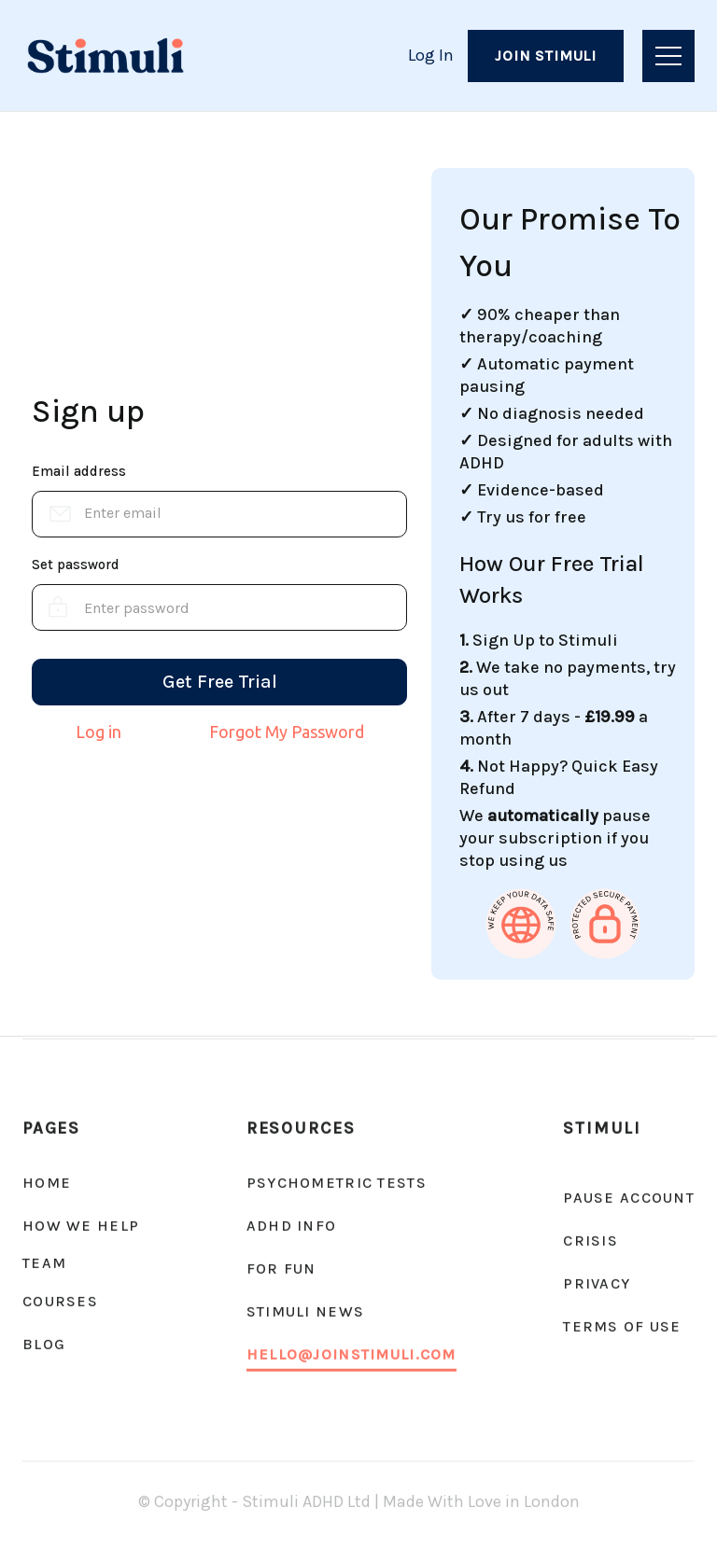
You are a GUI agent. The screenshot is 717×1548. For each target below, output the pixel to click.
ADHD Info (291, 1225)
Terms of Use (622, 1326)
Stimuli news (305, 1311)
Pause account (629, 1197)
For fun (281, 1268)
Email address (79, 471)
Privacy (596, 1283)
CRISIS (590, 1240)
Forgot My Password (286, 731)
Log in (98, 731)
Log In (431, 55)
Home (46, 1183)
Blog (43, 1344)
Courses (60, 1301)
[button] (668, 56)
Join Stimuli (546, 55)
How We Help (80, 1225)
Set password (76, 564)
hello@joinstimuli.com (351, 1354)
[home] (105, 55)
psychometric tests (336, 1183)
